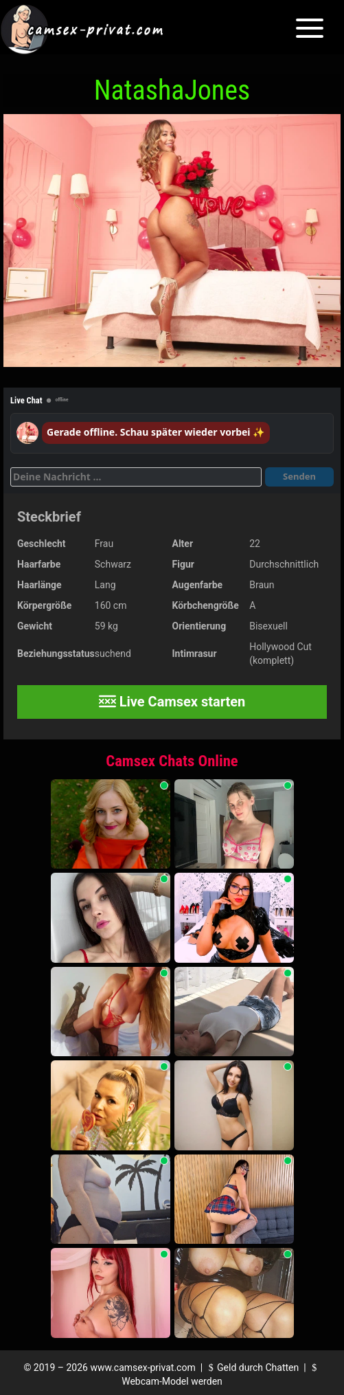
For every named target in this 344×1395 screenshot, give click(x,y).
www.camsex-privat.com (142, 1367)
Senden (299, 476)
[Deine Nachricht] (136, 477)
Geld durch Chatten (252, 1367)
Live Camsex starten (172, 701)
